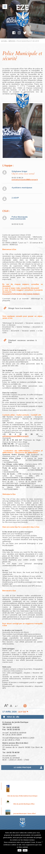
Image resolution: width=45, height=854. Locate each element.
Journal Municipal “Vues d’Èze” (24, 813)
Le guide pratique (22, 767)
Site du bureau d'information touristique (22, 796)
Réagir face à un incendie (19, 308)
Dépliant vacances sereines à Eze (22, 341)
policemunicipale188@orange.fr (25, 179)
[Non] (42, 842)
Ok (19, 850)
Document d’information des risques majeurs (20, 294)
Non (25, 850)
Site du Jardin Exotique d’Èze (23, 804)
